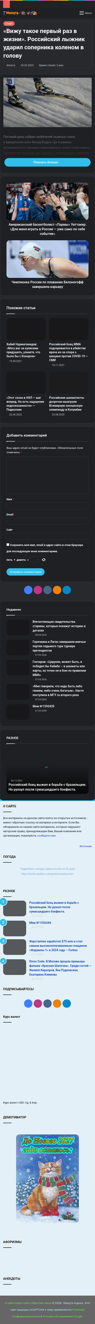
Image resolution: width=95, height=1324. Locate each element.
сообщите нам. (46, 835)
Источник (86, 846)
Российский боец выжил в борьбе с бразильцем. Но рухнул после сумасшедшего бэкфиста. (54, 907)
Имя (10, 499)
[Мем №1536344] (14, 928)
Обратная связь (41, 1303)
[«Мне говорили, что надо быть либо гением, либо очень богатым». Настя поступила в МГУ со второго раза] (18, 692)
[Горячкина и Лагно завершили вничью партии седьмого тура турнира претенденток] (18, 647)
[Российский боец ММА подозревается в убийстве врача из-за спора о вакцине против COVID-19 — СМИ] (69, 329)
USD (21, 1102)
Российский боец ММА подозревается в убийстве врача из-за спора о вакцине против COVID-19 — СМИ (68, 352)
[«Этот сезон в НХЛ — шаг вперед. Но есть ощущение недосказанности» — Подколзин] (26, 383)
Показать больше (47, 162)
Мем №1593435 (43, 706)
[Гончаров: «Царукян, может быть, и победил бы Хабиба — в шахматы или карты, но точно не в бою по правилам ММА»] (18, 667)
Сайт (9, 529)
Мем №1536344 (40, 922)
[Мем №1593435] (18, 712)
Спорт (9, 23)
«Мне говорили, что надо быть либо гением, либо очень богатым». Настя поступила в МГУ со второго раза (58, 691)
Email (10, 514)
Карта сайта (22, 1303)
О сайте (9, 1303)
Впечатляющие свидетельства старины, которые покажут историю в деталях (59, 626)
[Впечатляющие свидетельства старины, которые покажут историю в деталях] (18, 627)
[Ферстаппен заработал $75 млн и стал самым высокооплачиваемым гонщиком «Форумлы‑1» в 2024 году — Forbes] (14, 947)
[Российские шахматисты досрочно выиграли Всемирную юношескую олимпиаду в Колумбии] (69, 383)
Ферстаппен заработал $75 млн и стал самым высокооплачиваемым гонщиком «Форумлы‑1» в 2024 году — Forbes (58, 946)
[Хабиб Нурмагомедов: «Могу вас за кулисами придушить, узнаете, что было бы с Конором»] (26, 329)
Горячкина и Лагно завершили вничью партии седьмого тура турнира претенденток (59, 646)
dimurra (10, 65)
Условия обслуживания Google (62, 1316)
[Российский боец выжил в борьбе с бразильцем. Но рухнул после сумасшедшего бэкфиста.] (14, 908)
